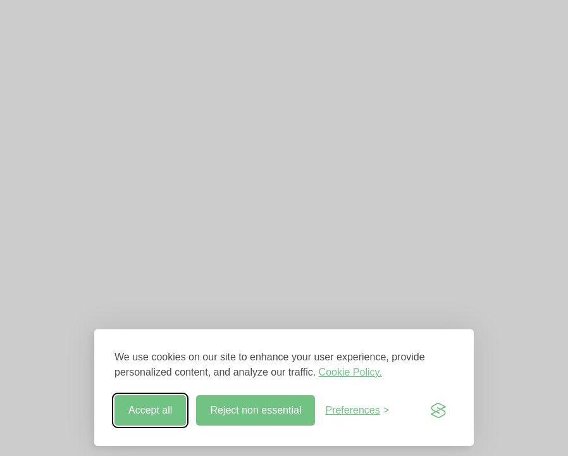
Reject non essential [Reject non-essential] (255, 410)
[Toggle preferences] (357, 410)
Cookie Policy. (350, 372)
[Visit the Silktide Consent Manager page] (438, 410)
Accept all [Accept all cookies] (150, 410)
